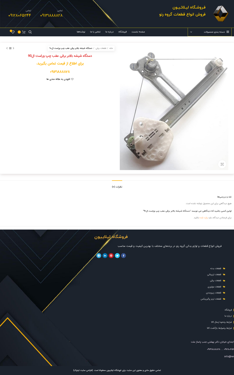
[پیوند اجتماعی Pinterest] (111, 255)
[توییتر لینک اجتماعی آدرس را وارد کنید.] (117, 255)
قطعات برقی (100, 48)
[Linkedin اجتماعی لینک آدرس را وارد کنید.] (105, 255)
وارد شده (204, 217)
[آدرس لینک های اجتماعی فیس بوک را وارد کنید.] (123, 255)
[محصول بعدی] (7, 48)
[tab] (117, 185)
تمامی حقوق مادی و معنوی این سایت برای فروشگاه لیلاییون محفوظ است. (127, 370)
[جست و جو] (30, 32)
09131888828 (51, 15)
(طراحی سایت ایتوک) (83, 370)
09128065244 (19, 15)
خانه (111, 48)
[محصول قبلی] (13, 48)
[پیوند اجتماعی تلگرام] (98, 255)
